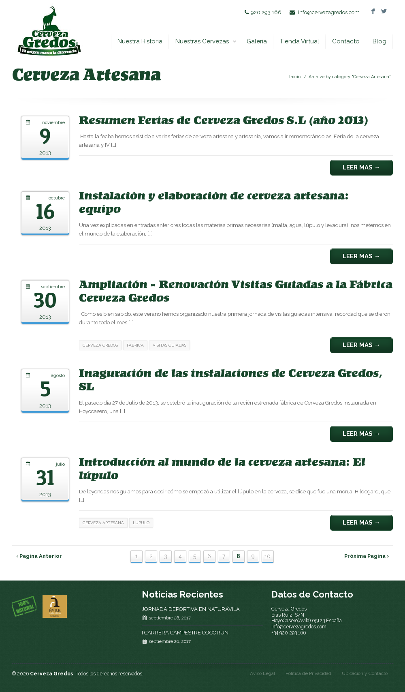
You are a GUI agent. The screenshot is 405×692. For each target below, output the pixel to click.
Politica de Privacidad (308, 673)
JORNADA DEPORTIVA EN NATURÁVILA (191, 609)
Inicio (295, 76)
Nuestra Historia (139, 41)
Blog (379, 41)
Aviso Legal (262, 673)
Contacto (346, 41)
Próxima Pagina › (366, 556)
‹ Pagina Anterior (39, 556)
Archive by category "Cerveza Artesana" (350, 76)
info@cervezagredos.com (329, 12)
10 (267, 556)
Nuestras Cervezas (206, 41)
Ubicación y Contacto (365, 673)
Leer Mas (361, 167)
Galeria (257, 41)
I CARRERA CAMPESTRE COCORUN (185, 633)
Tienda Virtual (299, 41)
